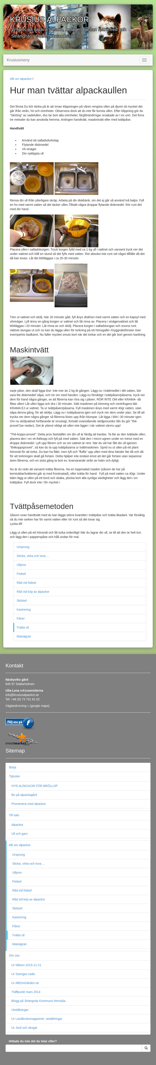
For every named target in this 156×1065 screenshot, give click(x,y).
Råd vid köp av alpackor (33, 591)
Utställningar (19, 1010)
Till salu (14, 815)
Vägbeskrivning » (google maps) (27, 706)
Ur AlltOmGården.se (25, 983)
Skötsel (22, 600)
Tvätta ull (22, 627)
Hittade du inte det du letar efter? (33, 1041)
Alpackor (17, 824)
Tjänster (14, 776)
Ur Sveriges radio (23, 974)
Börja (12, 767)
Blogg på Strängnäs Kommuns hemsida (38, 1001)
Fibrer (21, 618)
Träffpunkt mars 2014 (25, 992)
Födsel (21, 573)
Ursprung (23, 547)
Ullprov (21, 565)
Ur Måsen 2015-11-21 (26, 965)
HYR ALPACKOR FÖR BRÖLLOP (34, 786)
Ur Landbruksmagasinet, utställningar (36, 1018)
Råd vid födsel (26, 582)
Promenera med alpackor (28, 804)
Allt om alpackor (21, 79)
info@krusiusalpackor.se (22, 695)
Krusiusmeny (18, 60)
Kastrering (24, 609)
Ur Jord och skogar (24, 1027)
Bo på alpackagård (24, 795)
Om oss (14, 955)
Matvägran (24, 636)
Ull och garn (19, 833)
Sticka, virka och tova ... (33, 556)
